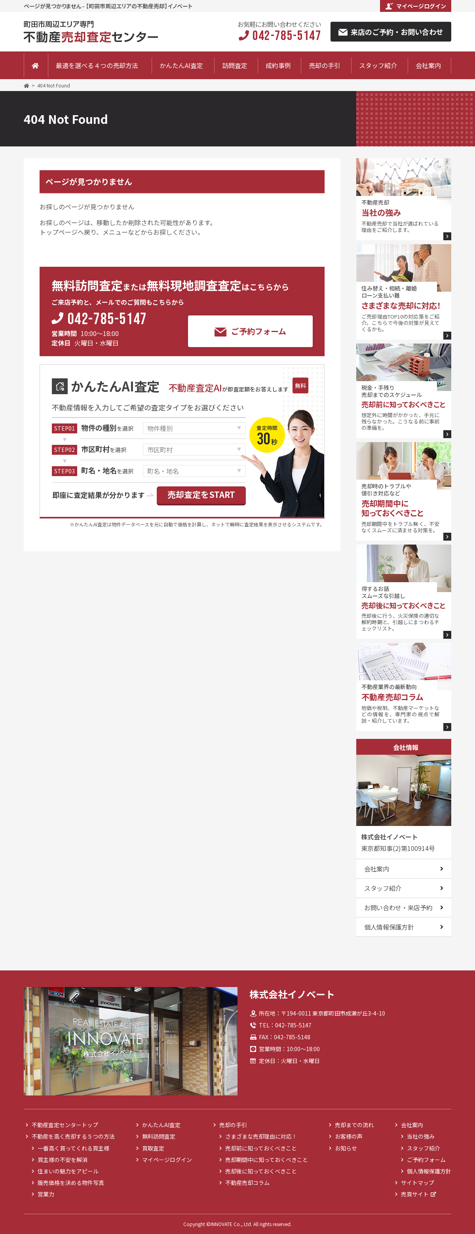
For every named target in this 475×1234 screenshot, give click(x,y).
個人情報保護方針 (389, 927)
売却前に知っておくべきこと (261, 1148)
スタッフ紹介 (378, 65)
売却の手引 (324, 65)
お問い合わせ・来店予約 (398, 907)
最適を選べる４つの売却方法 (97, 65)
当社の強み (421, 1136)
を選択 (107, 428)
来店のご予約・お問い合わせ (390, 32)
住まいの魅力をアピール (68, 1171)
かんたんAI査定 (181, 65)
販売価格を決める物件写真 (71, 1182)
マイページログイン (416, 6)
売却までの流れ (354, 1124)
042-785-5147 (107, 319)
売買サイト (415, 1194)
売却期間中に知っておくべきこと (266, 1159)
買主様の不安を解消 (62, 1159)
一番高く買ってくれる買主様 (73, 1148)
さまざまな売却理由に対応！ (261, 1136)
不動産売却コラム (247, 1182)
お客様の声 (349, 1136)
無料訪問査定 (158, 1136)
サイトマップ (417, 1182)
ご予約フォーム (250, 331)
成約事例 (278, 65)
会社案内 (428, 65)
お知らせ (346, 1148)
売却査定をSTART (201, 494)
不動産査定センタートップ (65, 1124)
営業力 (46, 1194)
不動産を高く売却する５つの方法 (73, 1136)
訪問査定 (234, 65)
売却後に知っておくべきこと (261, 1171)
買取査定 (153, 1148)
